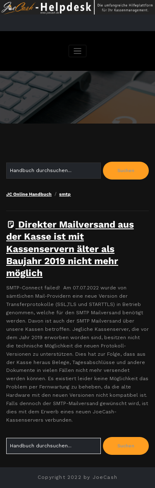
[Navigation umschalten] (77, 51)
